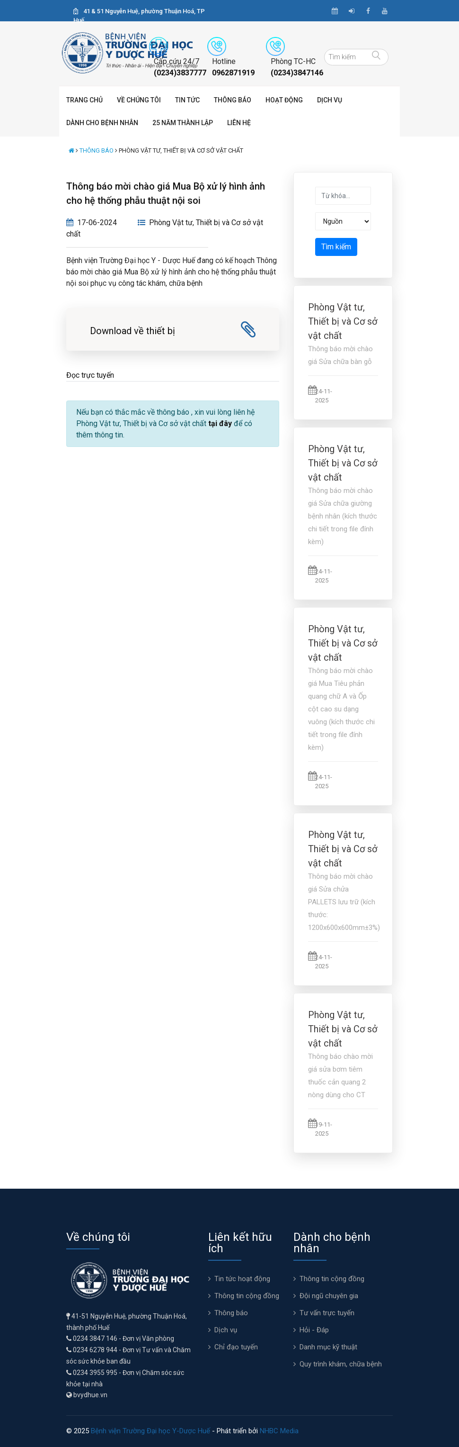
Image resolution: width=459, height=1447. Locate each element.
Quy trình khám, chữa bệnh (341, 1364)
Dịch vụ (329, 100)
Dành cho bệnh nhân (102, 123)
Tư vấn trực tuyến (327, 1313)
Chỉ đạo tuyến (236, 1347)
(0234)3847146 (297, 72)
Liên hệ (239, 123)
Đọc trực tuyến (90, 375)
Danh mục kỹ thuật (328, 1347)
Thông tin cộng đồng (246, 1296)
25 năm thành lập (182, 123)
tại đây (220, 423)
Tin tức (187, 100)
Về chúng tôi (139, 100)
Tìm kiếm (336, 246)
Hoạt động (284, 100)
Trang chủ (84, 100)
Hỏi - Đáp (314, 1330)
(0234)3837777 (180, 72)
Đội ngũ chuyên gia (329, 1296)
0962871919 (233, 72)
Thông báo (232, 100)
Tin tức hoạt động (242, 1278)
